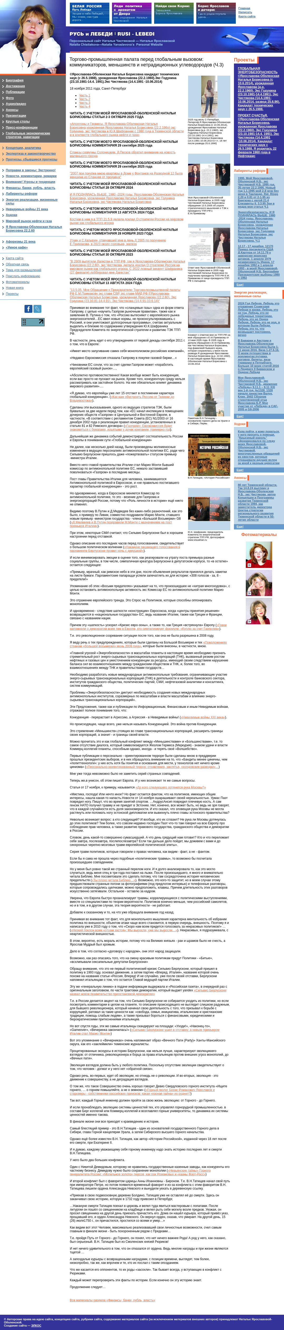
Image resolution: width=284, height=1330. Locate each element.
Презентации (16, 116)
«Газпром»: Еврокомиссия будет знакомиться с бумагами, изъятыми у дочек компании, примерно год (121, 427)
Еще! (240, 284)
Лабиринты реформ (249, 171)
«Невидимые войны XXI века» (203, 717)
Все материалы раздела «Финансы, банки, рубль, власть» (112, 1300)
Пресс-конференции (22, 127)
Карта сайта (14, 258)
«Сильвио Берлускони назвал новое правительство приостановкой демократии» (148, 992)
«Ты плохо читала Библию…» (113, 880)
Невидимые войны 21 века (27, 209)
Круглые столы (18, 121)
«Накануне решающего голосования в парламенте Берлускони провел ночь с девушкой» (125, 549)
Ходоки (239, 424)
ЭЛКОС (36, 1325)
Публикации (15, 92)
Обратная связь (17, 264)
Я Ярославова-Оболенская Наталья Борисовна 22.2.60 (34, 228)
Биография (14, 80)
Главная (244, 8)
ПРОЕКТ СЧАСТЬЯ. (258, 136)
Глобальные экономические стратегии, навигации (28, 135)
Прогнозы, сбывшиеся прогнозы (31, 159)
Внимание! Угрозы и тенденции (30, 182)
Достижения (15, 86)
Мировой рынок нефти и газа (29, 221)
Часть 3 (84, 103)
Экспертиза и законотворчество (31, 153)
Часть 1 (84, 95)
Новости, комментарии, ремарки (31, 176)
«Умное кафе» (17, 247)
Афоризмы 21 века (20, 241)
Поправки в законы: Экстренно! (31, 170)
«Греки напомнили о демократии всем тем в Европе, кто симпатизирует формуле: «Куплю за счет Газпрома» (148, 627)
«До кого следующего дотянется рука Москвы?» (170, 787)
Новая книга (14, 288)
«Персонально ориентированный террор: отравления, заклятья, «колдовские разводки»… (152, 767)
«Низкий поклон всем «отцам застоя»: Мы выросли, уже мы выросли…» (124, 930)
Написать (245, 12)
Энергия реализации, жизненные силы (250, 294)
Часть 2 (84, 99)
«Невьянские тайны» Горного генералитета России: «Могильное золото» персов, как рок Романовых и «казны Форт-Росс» (140, 1172)
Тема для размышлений (23, 270)
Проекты (244, 59)
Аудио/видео (16, 104)
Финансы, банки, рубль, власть (30, 188)
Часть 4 (84, 106)
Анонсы (240, 478)
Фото (10, 98)
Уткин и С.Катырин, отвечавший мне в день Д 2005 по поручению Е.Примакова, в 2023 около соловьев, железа (118, 242)
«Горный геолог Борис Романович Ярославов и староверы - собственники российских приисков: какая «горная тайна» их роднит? (142, 1091)
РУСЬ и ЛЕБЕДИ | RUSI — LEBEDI (112, 34)
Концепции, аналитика (23, 148)
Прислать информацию (23, 276)
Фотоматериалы (259, 534)
